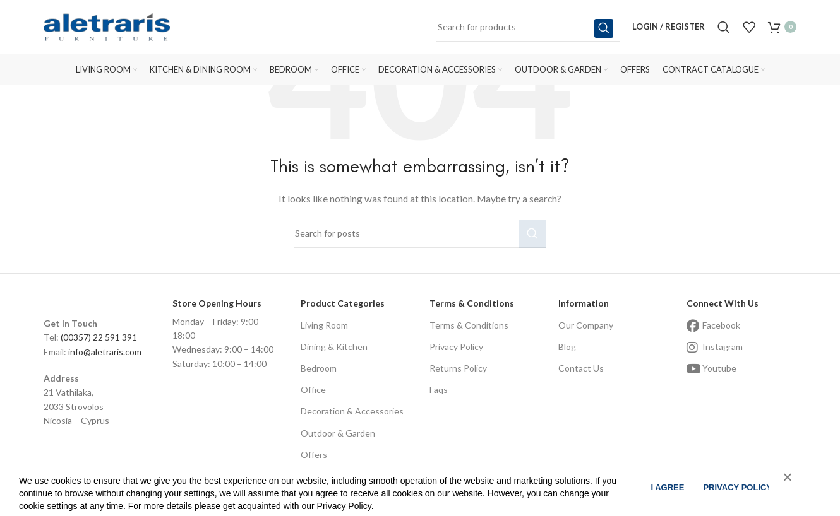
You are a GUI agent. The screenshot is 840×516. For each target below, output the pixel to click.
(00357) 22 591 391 (99, 337)
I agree (667, 487)
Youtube (719, 368)
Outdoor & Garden (338, 433)
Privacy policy (737, 487)
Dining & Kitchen (334, 346)
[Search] (528, 28)
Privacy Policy (456, 346)
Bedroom (319, 368)
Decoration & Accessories (352, 411)
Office (313, 389)
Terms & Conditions (468, 325)
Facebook (721, 325)
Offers (314, 454)
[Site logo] (107, 27)
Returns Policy (458, 368)
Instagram (722, 346)
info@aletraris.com (104, 351)
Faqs (438, 389)
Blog (567, 346)
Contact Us (581, 368)
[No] (781, 484)
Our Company (585, 325)
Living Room (324, 325)
